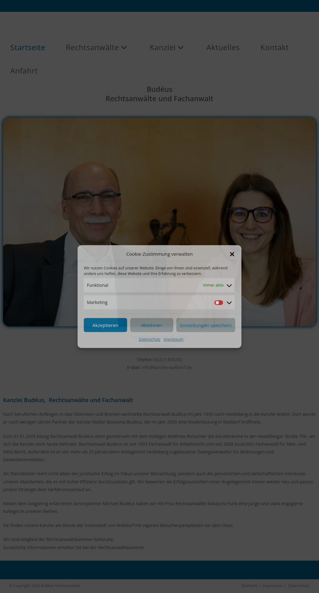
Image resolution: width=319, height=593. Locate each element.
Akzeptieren (105, 325)
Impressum (173, 339)
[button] (232, 254)
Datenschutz (149, 339)
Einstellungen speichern (206, 325)
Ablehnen (151, 325)
